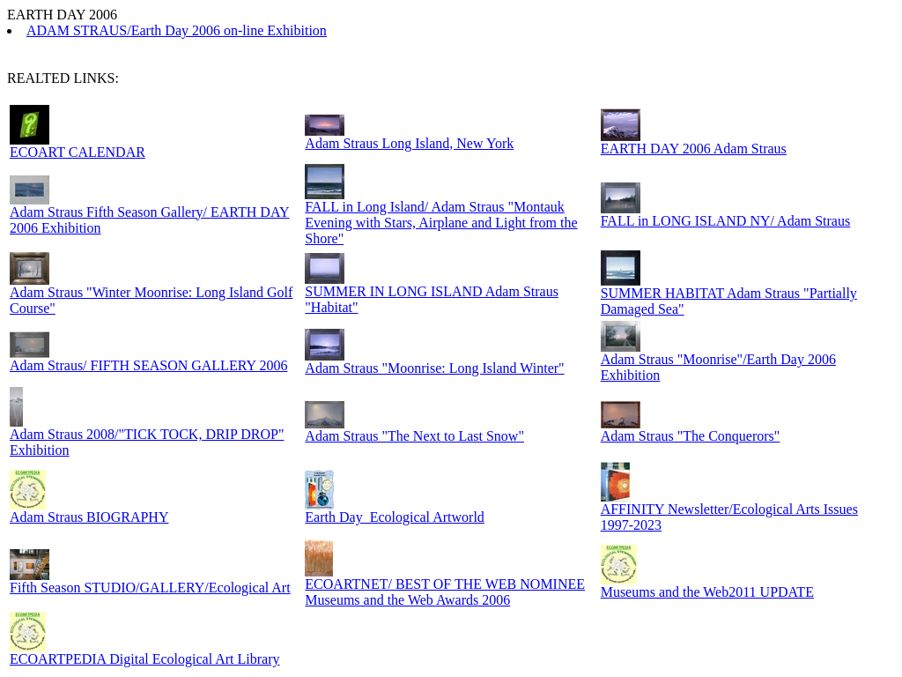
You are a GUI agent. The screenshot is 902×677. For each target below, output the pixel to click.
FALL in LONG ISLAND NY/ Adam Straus (726, 220)
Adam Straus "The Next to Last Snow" (414, 435)
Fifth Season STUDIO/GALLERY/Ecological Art (150, 587)
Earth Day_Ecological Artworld (394, 517)
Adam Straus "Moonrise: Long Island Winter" (434, 368)
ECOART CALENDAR (77, 152)
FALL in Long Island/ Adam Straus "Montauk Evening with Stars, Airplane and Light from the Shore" (441, 222)
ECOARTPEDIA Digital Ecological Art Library (145, 658)
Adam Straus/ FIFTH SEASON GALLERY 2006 (148, 365)
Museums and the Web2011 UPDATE (707, 591)
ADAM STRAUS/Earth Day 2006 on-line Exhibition (176, 30)
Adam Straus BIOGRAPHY (89, 517)
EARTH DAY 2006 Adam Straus (694, 148)
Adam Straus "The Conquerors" (690, 435)
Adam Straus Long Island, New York (409, 143)
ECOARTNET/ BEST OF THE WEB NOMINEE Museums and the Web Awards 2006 (445, 592)
